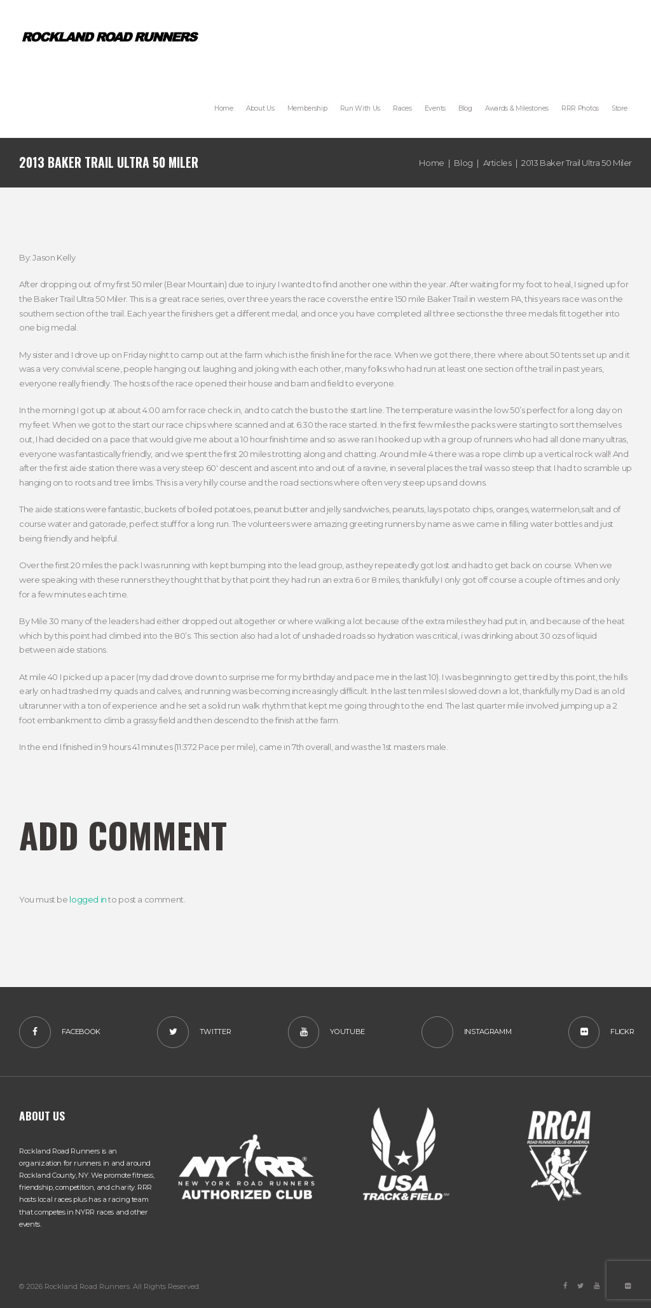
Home (431, 163)
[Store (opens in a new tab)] (619, 108)
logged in (88, 899)
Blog (463, 163)
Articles (497, 163)
